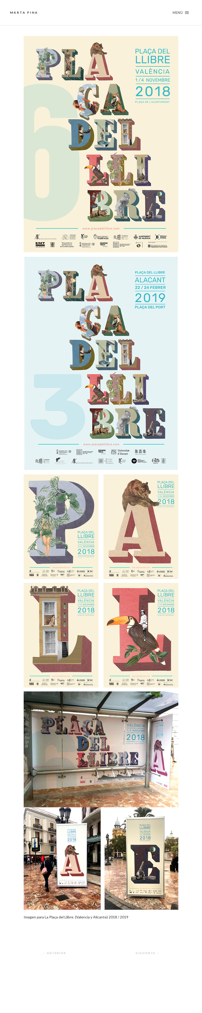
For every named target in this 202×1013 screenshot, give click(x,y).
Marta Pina (24, 12)
